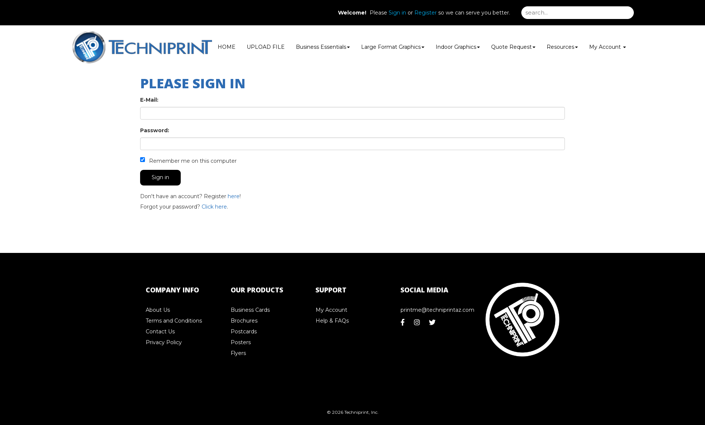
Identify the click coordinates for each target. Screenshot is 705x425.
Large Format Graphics (392, 47)
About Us (158, 310)
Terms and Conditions (174, 320)
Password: (154, 130)
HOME (226, 47)
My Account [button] (607, 47)
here (234, 196)
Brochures (244, 320)
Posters (241, 342)
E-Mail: (149, 99)
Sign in (397, 12)
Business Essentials (323, 47)
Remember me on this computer (188, 160)
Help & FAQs (332, 320)
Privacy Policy (164, 342)
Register (425, 12)
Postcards (244, 331)
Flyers (238, 353)
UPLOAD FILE (266, 47)
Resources (562, 47)
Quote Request (513, 47)
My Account (331, 310)
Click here (214, 206)
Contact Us (160, 331)
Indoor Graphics (458, 47)
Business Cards (250, 310)
